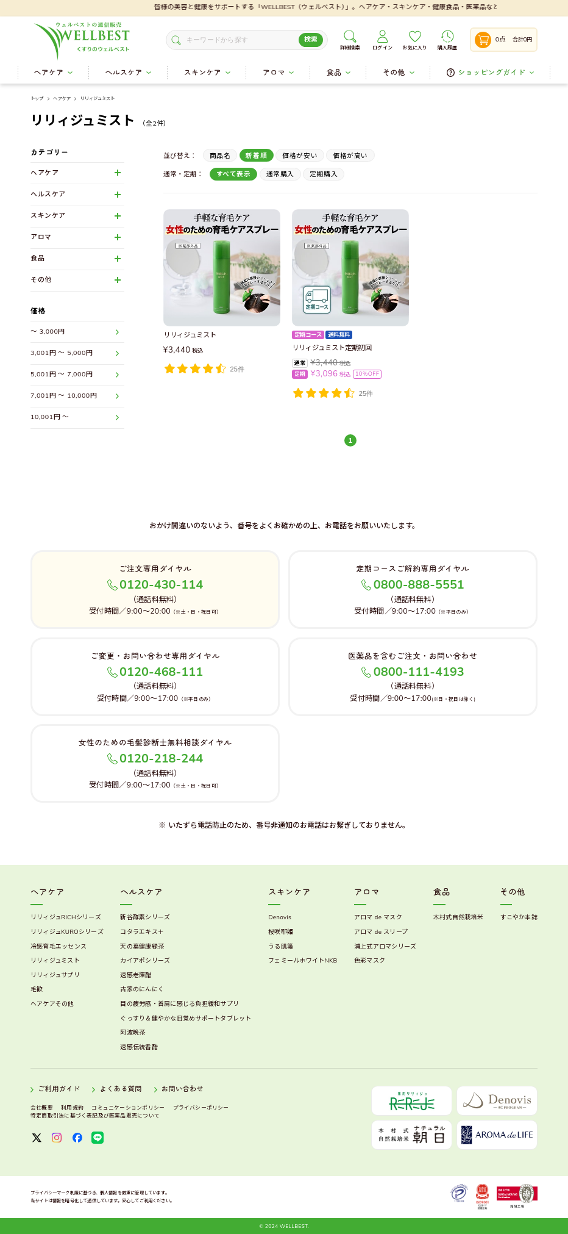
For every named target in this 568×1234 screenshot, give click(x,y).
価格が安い (300, 155)
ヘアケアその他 (52, 1004)
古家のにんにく (142, 989)
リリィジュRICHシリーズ (65, 917)
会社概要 (41, 1107)
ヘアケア (62, 99)
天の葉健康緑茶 (142, 946)
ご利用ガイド (59, 1090)
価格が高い (350, 155)
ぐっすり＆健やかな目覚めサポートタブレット (185, 1018)
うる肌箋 (280, 946)
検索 (311, 39)
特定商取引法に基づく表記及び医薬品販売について (95, 1115)
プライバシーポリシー (201, 1107)
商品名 (220, 155)
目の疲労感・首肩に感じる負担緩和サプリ (179, 1004)
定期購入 (324, 174)
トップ (36, 99)
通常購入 (280, 174)
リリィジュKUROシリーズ (67, 932)
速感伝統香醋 (139, 1047)
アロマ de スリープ (381, 932)
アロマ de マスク (378, 917)
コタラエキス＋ (142, 932)
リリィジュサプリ (55, 975)
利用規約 (72, 1107)
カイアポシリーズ (145, 960)
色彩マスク (369, 960)
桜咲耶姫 (280, 932)
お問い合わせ (183, 1090)
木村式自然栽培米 (458, 917)
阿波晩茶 (132, 1032)
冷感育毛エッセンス (58, 946)
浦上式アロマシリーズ (385, 946)
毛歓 (36, 989)
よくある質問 (120, 1090)
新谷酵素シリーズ (145, 917)
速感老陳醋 (135, 975)
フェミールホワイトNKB (302, 960)
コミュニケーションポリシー (128, 1107)
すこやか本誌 (519, 917)
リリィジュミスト (97, 99)
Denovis (279, 917)
